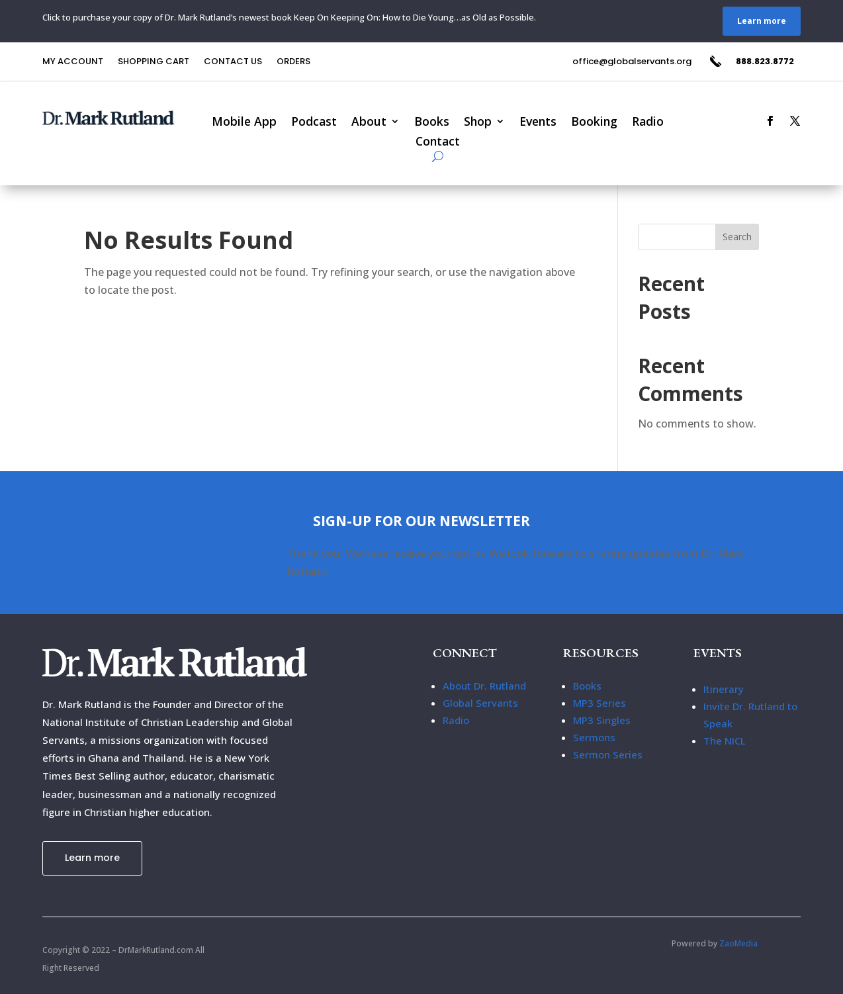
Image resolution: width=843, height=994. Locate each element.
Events (537, 122)
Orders (293, 62)
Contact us (233, 62)
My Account (72, 62)
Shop (478, 122)
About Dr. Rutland (484, 685)
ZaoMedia (738, 943)
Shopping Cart (153, 62)
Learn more (761, 20)
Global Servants (480, 702)
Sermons (594, 737)
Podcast (314, 122)
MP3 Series (599, 702)
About (368, 122)
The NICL (724, 740)
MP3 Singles (602, 720)
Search (737, 236)
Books (431, 122)
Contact (438, 142)
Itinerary (723, 689)
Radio (648, 122)
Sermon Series (608, 754)
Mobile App (244, 122)
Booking (594, 122)
